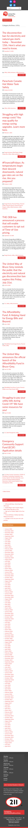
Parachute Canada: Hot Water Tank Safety (12, 84)
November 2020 (9, 636)
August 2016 (8, 721)
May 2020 (7, 647)
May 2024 (7, 565)
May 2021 (7, 626)
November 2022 (9, 597)
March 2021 (8, 629)
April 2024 (8, 566)
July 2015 (7, 744)
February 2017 (9, 712)
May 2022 (7, 604)
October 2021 (8, 617)
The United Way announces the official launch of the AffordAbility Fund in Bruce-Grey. (13, 360)
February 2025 (9, 548)
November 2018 (9, 676)
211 (5, 303)
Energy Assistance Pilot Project (11, 152)
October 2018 (8, 678)
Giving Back (17, 476)
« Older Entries (6, 491)
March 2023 (8, 590)
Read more (21, 74)
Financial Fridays (16, 203)
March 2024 (8, 568)
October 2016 (8, 717)
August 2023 (8, 581)
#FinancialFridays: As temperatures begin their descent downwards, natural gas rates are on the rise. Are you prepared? (13, 172)
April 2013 (8, 746)
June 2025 (8, 541)
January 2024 (8, 572)
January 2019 (8, 672)
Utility (5, 72)
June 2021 (8, 624)
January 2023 (8, 593)
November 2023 (9, 575)
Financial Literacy (10, 205)
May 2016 (7, 726)
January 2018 (8, 694)
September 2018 (9, 679)
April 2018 (8, 688)
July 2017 (7, 705)
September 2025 (9, 536)
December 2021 (9, 613)
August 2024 (8, 559)
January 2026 (8, 529)
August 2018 (8, 681)
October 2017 (8, 699)
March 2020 (8, 651)
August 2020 (8, 642)
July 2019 (7, 665)
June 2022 (8, 602)
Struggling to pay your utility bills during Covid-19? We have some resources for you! (13, 403)
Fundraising (11, 476)
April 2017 (8, 708)
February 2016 (9, 732)
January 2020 (8, 654)
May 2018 (7, 687)
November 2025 (9, 532)
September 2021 (9, 618)
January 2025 (8, 550)
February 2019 (9, 671)
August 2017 (8, 703)
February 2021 (9, 631)
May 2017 (7, 706)
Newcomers (5, 481)
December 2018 (9, 674)
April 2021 (8, 627)
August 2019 (8, 663)
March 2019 (8, 669)
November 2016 (9, 715)
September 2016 (9, 719)
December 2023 (9, 574)
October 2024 (8, 556)
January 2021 (8, 633)
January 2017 (8, 714)
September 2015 (9, 741)
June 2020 (8, 645)
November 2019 (9, 658)
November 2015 (9, 737)
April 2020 (8, 649)
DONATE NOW (7, 20)
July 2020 (7, 644)
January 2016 (8, 733)
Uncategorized (5, 482)
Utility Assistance (12, 72)
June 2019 (8, 667)
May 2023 (7, 586)
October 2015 (8, 739)
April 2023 (8, 588)
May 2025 (7, 543)
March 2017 (8, 710)
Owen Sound (12, 389)
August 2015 (8, 742)
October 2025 (8, 534)
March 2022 (8, 608)
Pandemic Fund (18, 481)
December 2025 (9, 530)
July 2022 (7, 600)
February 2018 (9, 692)
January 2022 (8, 611)
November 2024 (9, 554)
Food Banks (5, 476)
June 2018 (8, 685)
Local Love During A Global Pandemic (11, 479)
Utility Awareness (20, 72)
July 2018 (7, 683)
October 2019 (8, 660)
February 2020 (9, 653)
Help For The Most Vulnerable (13, 478)
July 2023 (7, 583)
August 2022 (8, 599)
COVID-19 (22, 474)
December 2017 (9, 696)
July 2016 (7, 723)
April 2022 (8, 606)
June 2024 (8, 563)
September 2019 (9, 662)
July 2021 (7, 622)
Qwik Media (17, 825)
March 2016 (8, 730)
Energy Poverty (7, 203)
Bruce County (16, 387)
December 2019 (9, 656)
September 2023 (9, 579)
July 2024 (7, 561)
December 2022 (9, 595)
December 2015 (9, 735)
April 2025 (8, 545)
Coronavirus (16, 474)
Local (7, 389)
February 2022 (9, 609)
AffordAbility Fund (8, 344)
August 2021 (8, 620)
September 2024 (9, 557)
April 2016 (8, 728)
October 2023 (8, 577)
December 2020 (9, 635)
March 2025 (8, 547)
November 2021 (9, 615)
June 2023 (8, 584)
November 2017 (9, 697)
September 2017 (9, 701)
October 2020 (8, 638)
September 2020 (9, 640)
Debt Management (11, 432)
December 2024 (9, 552)
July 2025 (7, 539)
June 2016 (8, 724)
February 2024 (9, 570)
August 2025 (8, 538)
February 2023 (9, 592)
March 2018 (8, 690)
